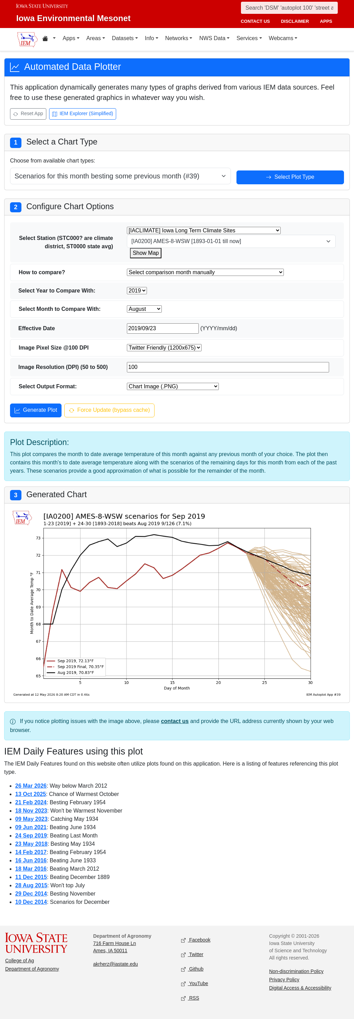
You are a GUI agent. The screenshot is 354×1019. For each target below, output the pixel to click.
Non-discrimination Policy (296, 971)
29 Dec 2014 (31, 894)
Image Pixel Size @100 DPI (53, 348)
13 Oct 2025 (30, 794)
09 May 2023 (31, 819)
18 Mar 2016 (31, 869)
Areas (93, 38)
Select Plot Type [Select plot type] (290, 178)
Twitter (192, 955)
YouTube (194, 984)
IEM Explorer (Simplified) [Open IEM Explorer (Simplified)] (82, 114)
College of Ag (19, 960)
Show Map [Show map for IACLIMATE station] (146, 253)
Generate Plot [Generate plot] (36, 411)
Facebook (196, 940)
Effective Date (36, 328)
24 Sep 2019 (31, 836)
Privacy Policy (284, 979)
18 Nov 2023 (31, 811)
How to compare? (42, 272)
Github (192, 969)
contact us (255, 21)
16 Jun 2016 (31, 860)
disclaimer (295, 21)
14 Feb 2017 (31, 852)
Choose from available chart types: (52, 161)
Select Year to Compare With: (56, 291)
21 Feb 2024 (31, 802)
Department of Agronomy (32, 969)
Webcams (281, 38)
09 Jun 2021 (31, 827)
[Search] (289, 8)
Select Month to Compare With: (60, 309)
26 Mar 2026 (31, 786)
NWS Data (212, 38)
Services (247, 38)
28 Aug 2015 (31, 885)
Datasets (123, 38)
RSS (190, 998)
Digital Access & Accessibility (300, 988)
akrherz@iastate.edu (115, 964)
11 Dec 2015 (31, 877)
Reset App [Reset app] (28, 114)
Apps (69, 38)
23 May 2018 (31, 844)
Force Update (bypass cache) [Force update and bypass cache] (109, 411)
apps (326, 21)
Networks (176, 38)
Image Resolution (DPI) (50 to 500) (63, 367)
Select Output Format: (48, 386)
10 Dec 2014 (31, 902)
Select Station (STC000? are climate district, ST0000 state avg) (66, 242)
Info (149, 38)
